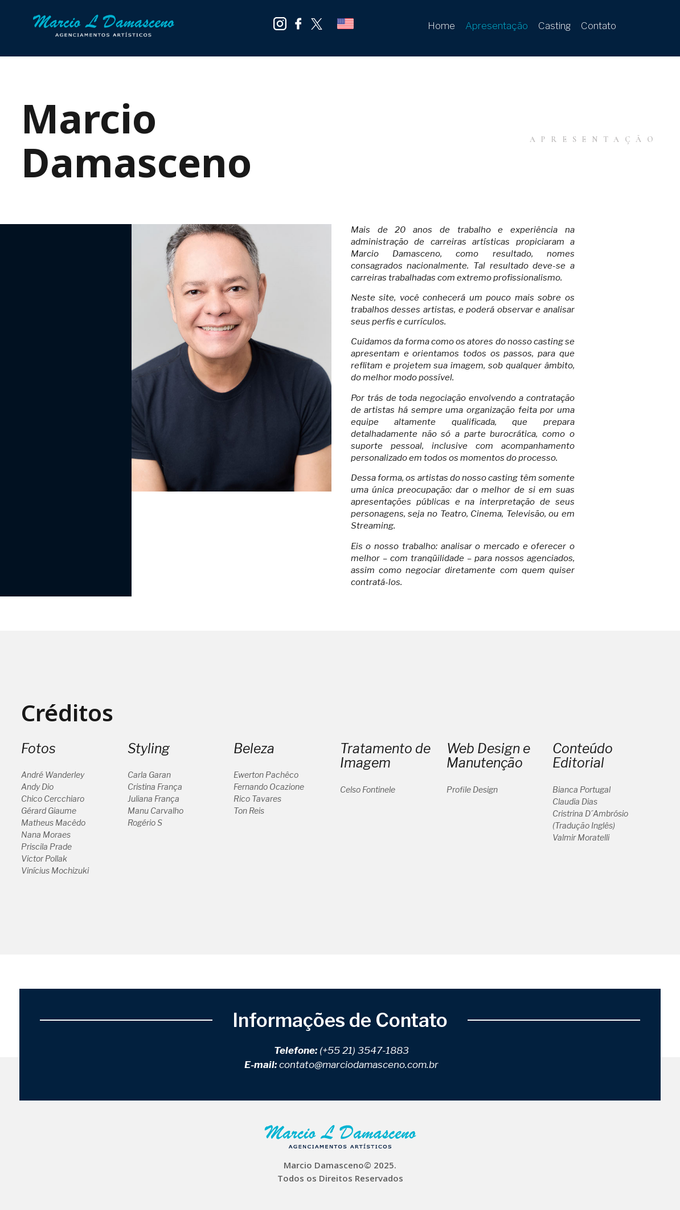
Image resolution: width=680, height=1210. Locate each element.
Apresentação (496, 25)
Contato (598, 25)
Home (441, 25)
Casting (554, 25)
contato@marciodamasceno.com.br (359, 1064)
